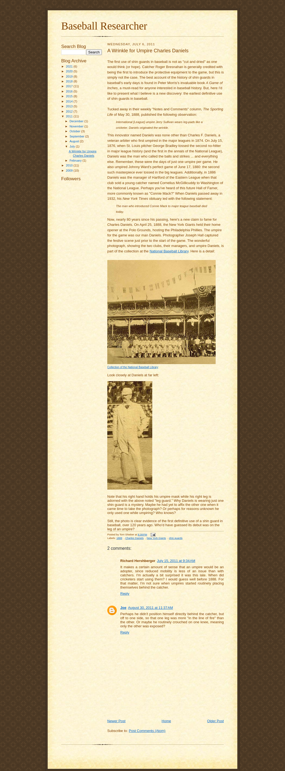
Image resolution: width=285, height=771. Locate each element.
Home (166, 721)
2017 (69, 86)
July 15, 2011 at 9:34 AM (176, 561)
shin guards (176, 538)
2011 (69, 116)
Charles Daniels (134, 538)
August (75, 141)
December (77, 121)
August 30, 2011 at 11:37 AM (150, 608)
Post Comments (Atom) (147, 731)
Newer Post (116, 721)
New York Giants (156, 538)
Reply (124, 594)
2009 (69, 170)
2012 (69, 111)
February (76, 160)
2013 (69, 106)
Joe (123, 608)
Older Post (215, 721)
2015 (69, 96)
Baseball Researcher (104, 26)
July (73, 146)
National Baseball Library (169, 251)
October (75, 131)
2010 (69, 165)
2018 (69, 81)
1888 (119, 538)
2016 (69, 91)
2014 (69, 101)
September (77, 136)
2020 (69, 71)
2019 (69, 76)
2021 (69, 66)
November (77, 126)
